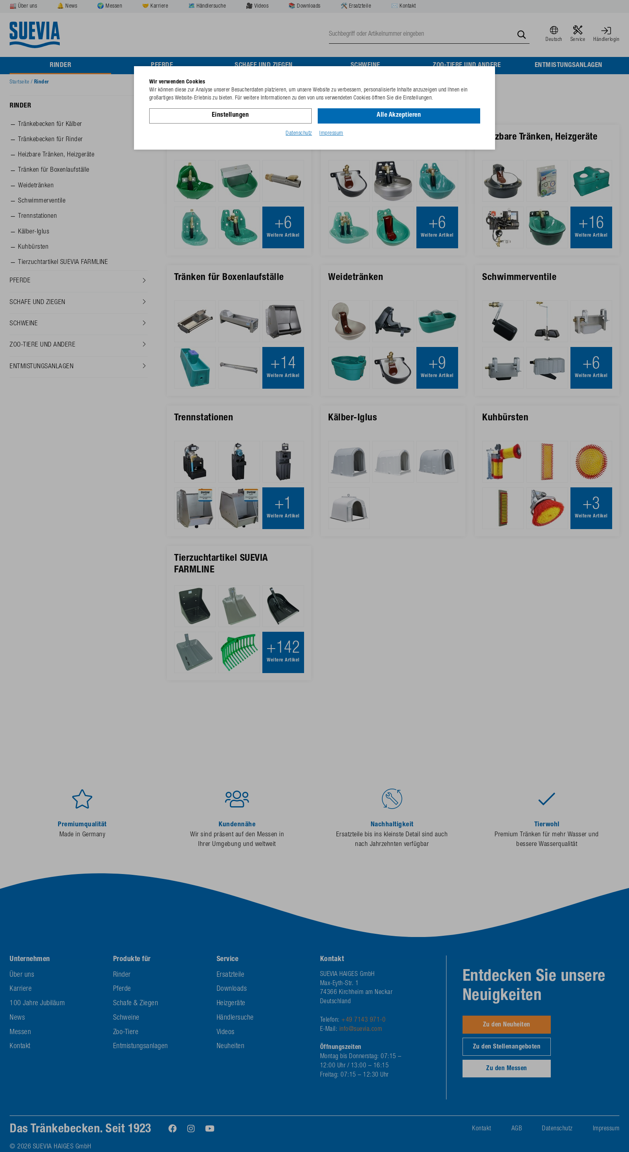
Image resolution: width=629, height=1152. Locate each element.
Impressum (331, 133)
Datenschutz (299, 133)
